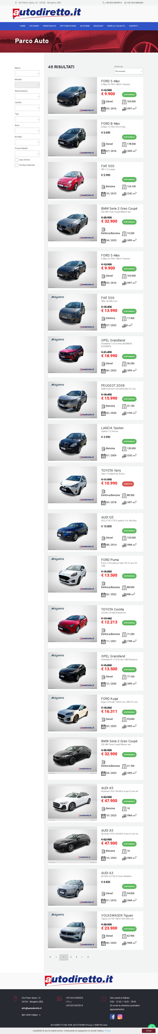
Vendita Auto (49, 26)
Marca (17, 68)
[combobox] (27, 73)
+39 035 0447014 (112, 3)
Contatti (133, 26)
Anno (17, 125)
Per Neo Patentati (27, 165)
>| (88, 957)
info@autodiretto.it (32, 1008)
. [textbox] (16, 73)
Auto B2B (84, 26)
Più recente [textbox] (120, 71)
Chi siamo (34, 26)
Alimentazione (21, 91)
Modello (18, 79)
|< (50, 957)
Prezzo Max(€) (21, 148)
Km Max (18, 137)
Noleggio (98, 26)
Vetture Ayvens (68, 26)
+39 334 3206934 (134, 3)
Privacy (89, 1025)
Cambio (18, 102)
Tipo (17, 114)
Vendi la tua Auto (116, 26)
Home (22, 26)
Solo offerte (24, 160)
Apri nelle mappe (30, 1015)
